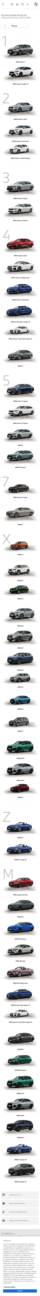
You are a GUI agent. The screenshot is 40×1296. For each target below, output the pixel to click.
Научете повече (9, 1287)
